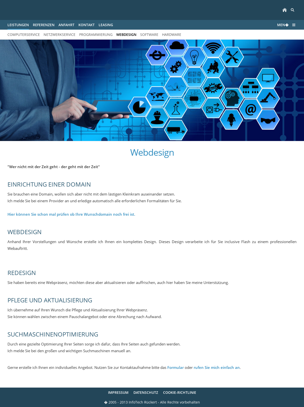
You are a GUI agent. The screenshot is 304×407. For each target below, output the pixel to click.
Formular (175, 367)
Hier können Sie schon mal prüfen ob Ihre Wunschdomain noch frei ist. (71, 214)
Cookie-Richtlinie (179, 392)
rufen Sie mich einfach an (217, 367)
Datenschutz (145, 392)
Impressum (118, 392)
